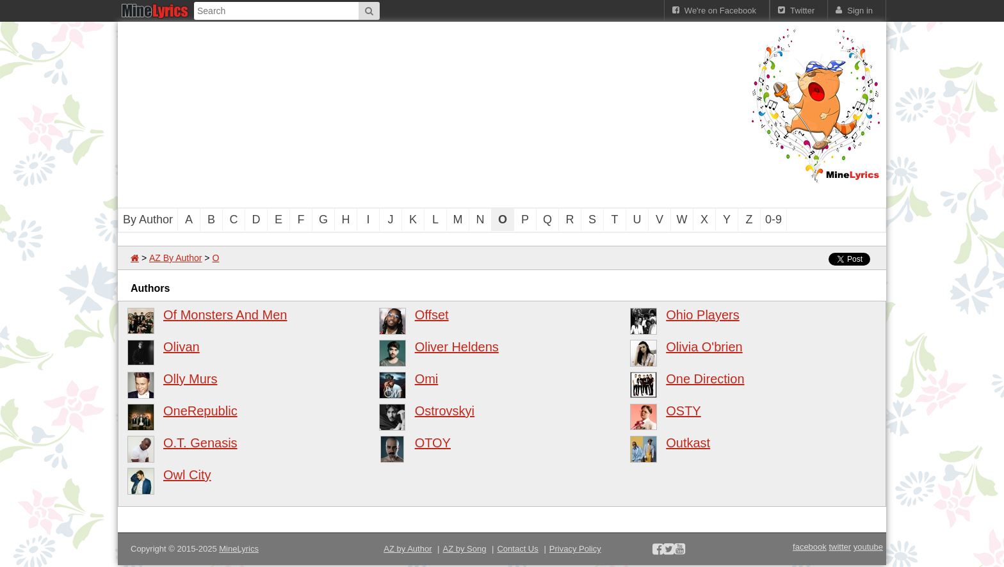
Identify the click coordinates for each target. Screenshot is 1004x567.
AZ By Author (175, 258)
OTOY (433, 443)
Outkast (688, 443)
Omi (427, 379)
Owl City (187, 475)
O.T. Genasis (200, 443)
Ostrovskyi (444, 411)
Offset (432, 315)
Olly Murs (190, 379)
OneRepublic (200, 411)
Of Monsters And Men (225, 315)
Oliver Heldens (457, 347)
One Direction (705, 379)
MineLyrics (239, 549)
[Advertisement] (431, 114)
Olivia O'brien (704, 347)
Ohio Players (703, 315)
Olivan (181, 347)
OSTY (683, 411)
